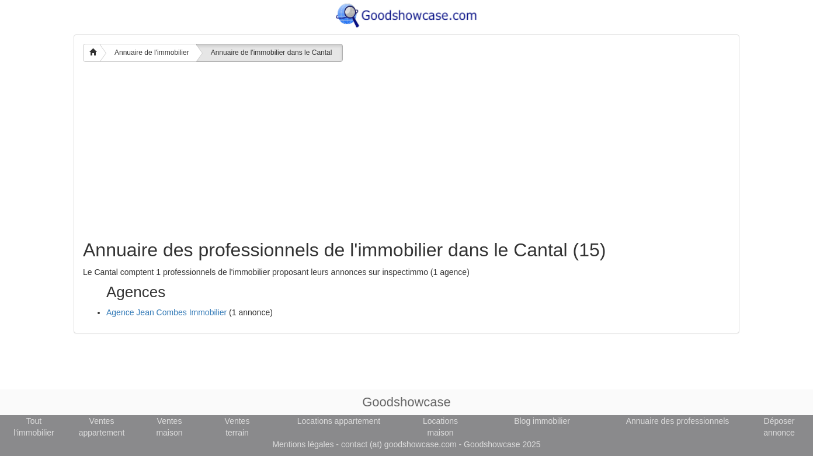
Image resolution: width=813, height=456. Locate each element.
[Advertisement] (406, 152)
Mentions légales (302, 444)
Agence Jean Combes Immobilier (166, 312)
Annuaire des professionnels (677, 421)
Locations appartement (338, 421)
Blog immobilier (542, 421)
